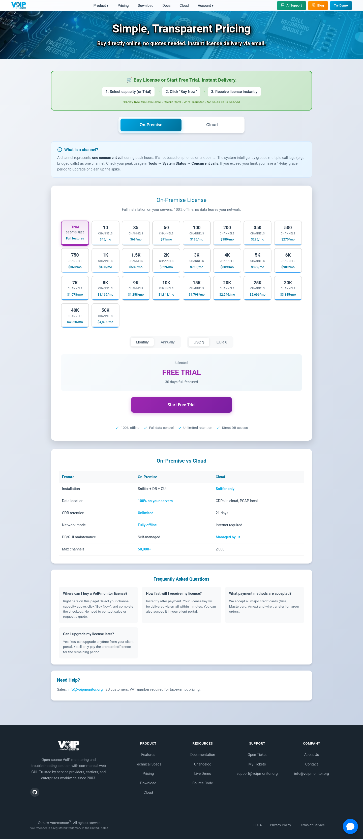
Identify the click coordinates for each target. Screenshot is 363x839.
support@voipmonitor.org (257, 774)
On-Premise (151, 125)
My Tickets (257, 764)
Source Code (202, 783)
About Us (311, 755)
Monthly (142, 342)
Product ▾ (101, 6)
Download (146, 6)
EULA (258, 825)
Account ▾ (206, 6)
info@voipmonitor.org (85, 689)
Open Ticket (257, 755)
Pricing (123, 6)
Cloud (184, 6)
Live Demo (202, 774)
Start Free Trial (181, 404)
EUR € (221, 342)
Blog (318, 5)
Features (148, 755)
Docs (167, 6)
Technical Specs (148, 764)
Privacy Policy (280, 825)
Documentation (202, 755)
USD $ (199, 342)
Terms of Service (312, 825)
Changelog (202, 764)
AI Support (291, 5)
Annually (168, 342)
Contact (311, 764)
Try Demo (341, 5)
